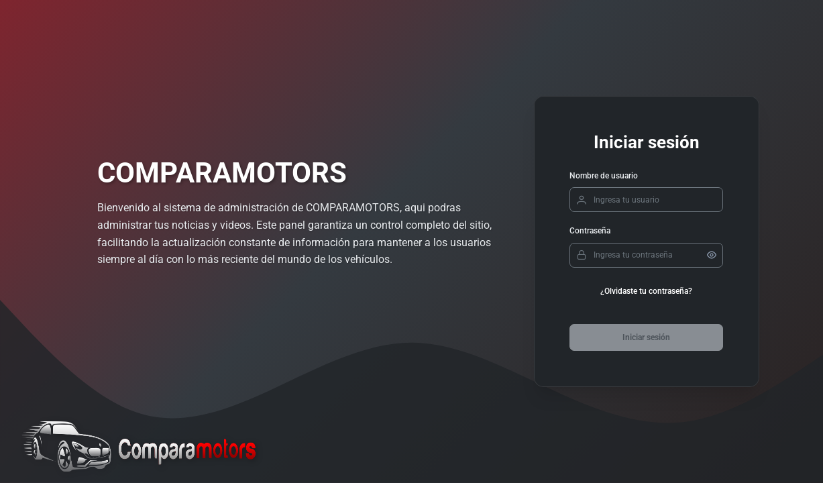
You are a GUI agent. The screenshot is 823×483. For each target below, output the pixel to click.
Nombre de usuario (603, 175)
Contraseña (589, 230)
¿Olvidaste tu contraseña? (646, 291)
